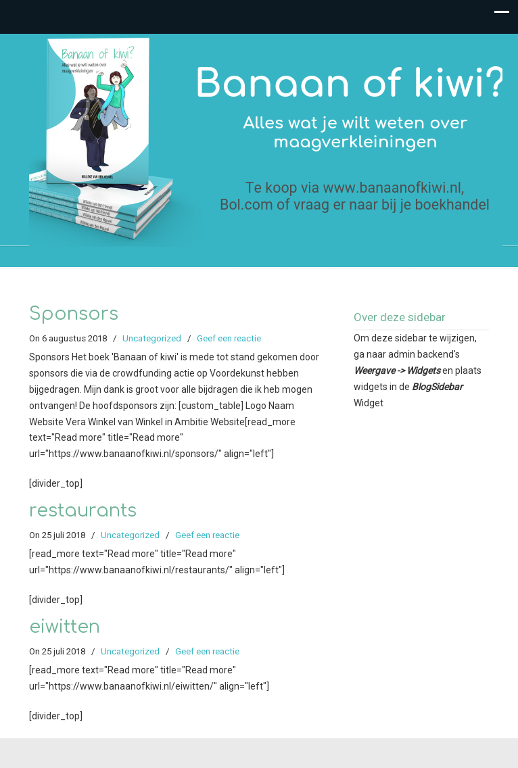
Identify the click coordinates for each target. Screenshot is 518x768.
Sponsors (73, 314)
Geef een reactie (229, 338)
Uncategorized (151, 338)
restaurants (83, 511)
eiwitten (64, 627)
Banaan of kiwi (265, 140)
